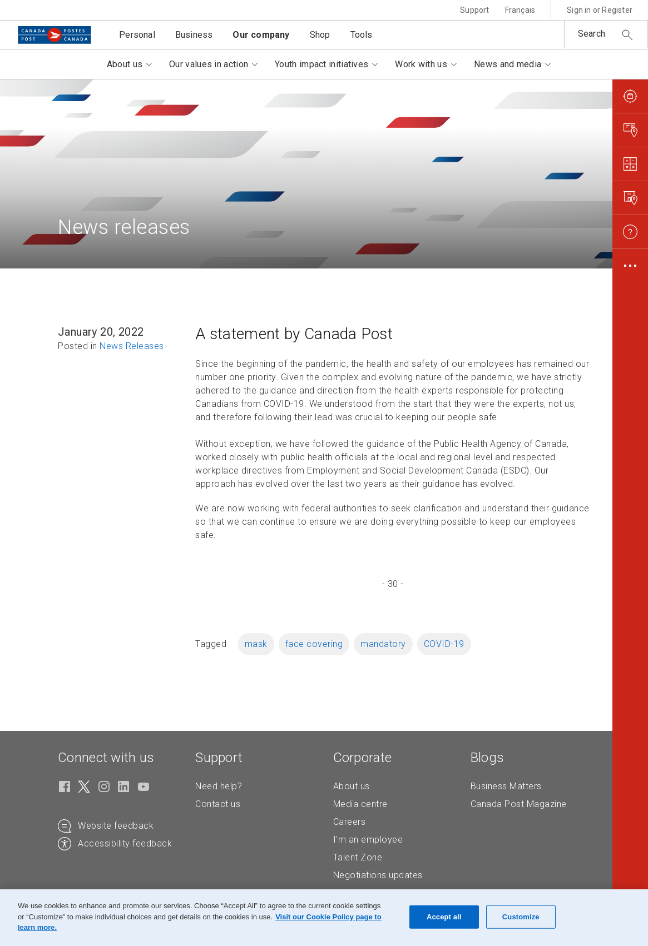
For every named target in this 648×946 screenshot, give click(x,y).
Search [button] (591, 33)
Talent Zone (358, 857)
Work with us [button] (421, 64)
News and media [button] (507, 64)
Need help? (218, 786)
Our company (261, 34)
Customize (521, 917)
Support (474, 10)
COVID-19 (444, 644)
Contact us (217, 804)
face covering (314, 644)
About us (351, 786)
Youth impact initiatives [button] (321, 64)
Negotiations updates (378, 875)
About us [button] (124, 64)
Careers (349, 821)
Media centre (360, 804)
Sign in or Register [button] (599, 10)
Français (520, 10)
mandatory (383, 644)
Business (194, 34)
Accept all (444, 917)
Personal (137, 34)
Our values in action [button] (208, 64)
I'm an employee (368, 839)
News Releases (132, 346)
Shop (320, 34)
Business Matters (506, 786)
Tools (361, 34)
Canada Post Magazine (519, 804)
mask (256, 644)
